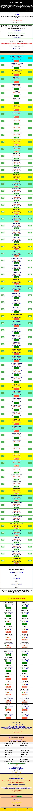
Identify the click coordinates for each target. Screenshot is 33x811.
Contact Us (19, 796)
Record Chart (10, 604)
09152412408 (16, 805)
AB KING (16, 799)
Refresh (16, 67)
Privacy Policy (14, 796)
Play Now (16, 60)
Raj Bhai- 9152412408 (16, 30)
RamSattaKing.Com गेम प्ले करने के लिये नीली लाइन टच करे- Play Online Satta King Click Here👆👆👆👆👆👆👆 (16, 770)
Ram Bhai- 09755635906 (16, 740)
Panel (30, 58)
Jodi (3, 58)
